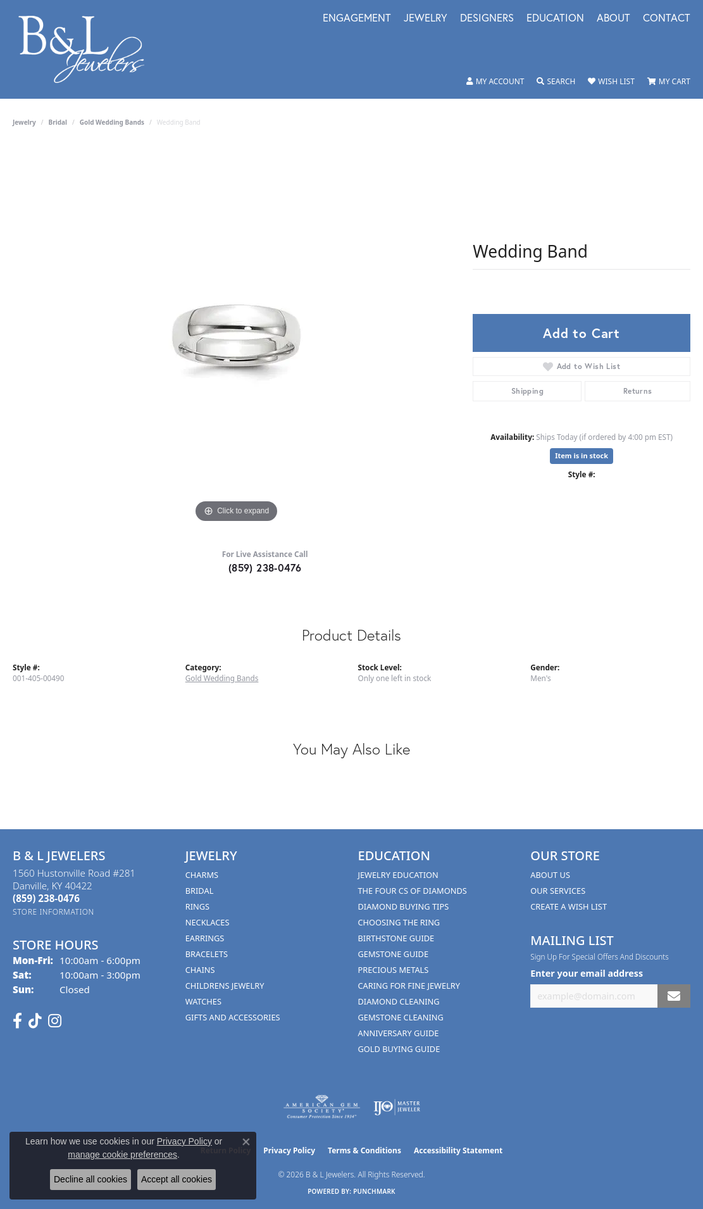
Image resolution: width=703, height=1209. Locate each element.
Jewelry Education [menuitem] (398, 874)
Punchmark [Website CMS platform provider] (374, 1191)
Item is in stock (581, 455)
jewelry (24, 122)
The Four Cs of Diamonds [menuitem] (412, 890)
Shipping (527, 391)
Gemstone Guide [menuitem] (393, 954)
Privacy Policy (289, 1150)
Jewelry (425, 19)
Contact (666, 19)
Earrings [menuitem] (205, 938)
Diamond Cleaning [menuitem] (399, 1001)
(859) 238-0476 (265, 567)
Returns (637, 391)
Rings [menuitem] (197, 906)
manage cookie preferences (122, 1154)
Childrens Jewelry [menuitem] (224, 985)
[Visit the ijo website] (397, 1107)
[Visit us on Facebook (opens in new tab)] (17, 1021)
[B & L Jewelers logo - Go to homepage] (88, 49)
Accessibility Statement (458, 1150)
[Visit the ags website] (322, 1107)
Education (555, 19)
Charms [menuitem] (201, 874)
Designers (487, 19)
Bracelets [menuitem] (206, 954)
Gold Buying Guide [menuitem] (399, 1049)
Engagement (357, 19)
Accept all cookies (176, 1179)
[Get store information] (53, 911)
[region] (236, 336)
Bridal (58, 122)
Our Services (557, 890)
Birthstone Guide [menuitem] (396, 938)
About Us (550, 874)
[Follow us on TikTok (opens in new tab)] (35, 1021)
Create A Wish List (568, 906)
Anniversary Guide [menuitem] (398, 1033)
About (613, 19)
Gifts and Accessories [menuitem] (232, 1017)
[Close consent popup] (246, 1142)
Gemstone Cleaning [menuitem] (401, 1017)
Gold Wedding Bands (112, 122)
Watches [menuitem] (203, 1001)
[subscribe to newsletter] (673, 996)
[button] (495, 81)
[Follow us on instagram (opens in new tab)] (54, 1021)
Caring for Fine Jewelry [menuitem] (409, 985)
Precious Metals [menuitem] (393, 969)
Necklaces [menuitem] (207, 922)
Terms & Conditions (364, 1150)
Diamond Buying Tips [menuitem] (403, 906)
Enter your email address (586, 973)
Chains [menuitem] (200, 969)
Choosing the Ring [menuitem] (399, 922)
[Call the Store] (46, 898)
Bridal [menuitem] (199, 890)
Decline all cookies (90, 1179)
